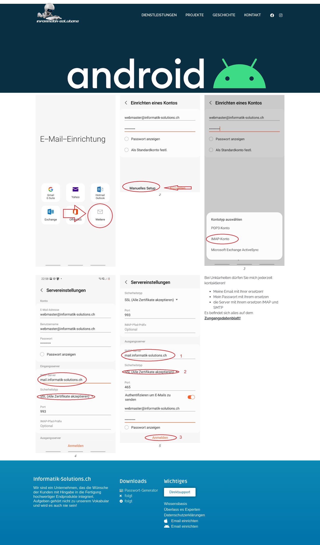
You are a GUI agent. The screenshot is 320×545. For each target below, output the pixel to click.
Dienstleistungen (159, 15)
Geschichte (224, 15)
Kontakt (252, 15)
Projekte (195, 15)
